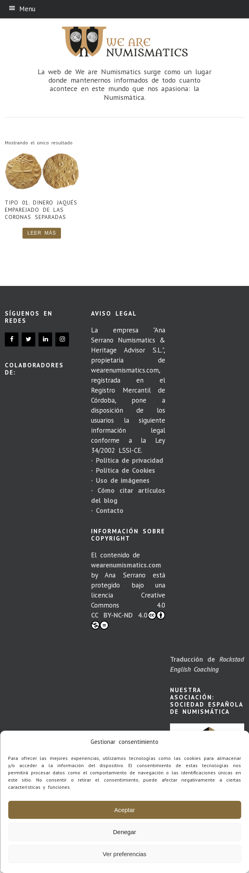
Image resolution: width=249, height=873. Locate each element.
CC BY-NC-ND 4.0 (128, 620)
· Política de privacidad (127, 460)
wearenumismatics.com (126, 565)
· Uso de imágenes (120, 480)
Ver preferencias (124, 854)
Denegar (124, 831)
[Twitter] (28, 339)
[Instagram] (62, 339)
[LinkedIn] (45, 339)
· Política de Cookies (123, 470)
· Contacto (107, 510)
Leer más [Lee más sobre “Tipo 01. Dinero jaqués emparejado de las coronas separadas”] (41, 233)
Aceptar (124, 809)
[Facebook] (11, 339)
